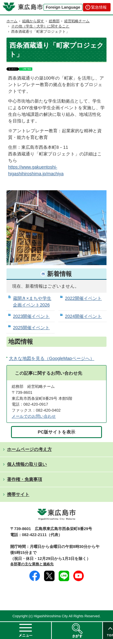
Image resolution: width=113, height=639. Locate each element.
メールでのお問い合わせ (34, 416)
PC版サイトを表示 (56, 431)
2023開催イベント (31, 316)
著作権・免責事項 (24, 479)
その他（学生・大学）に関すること (40, 26)
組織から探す (33, 21)
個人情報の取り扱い (27, 464)
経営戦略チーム (77, 21)
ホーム (12, 21)
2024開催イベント (83, 316)
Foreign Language (63, 7)
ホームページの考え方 (29, 449)
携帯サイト (18, 494)
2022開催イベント (83, 298)
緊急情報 (99, 7)
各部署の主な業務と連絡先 (32, 564)
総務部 (54, 21)
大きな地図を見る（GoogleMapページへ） (51, 358)
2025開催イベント (31, 327)
